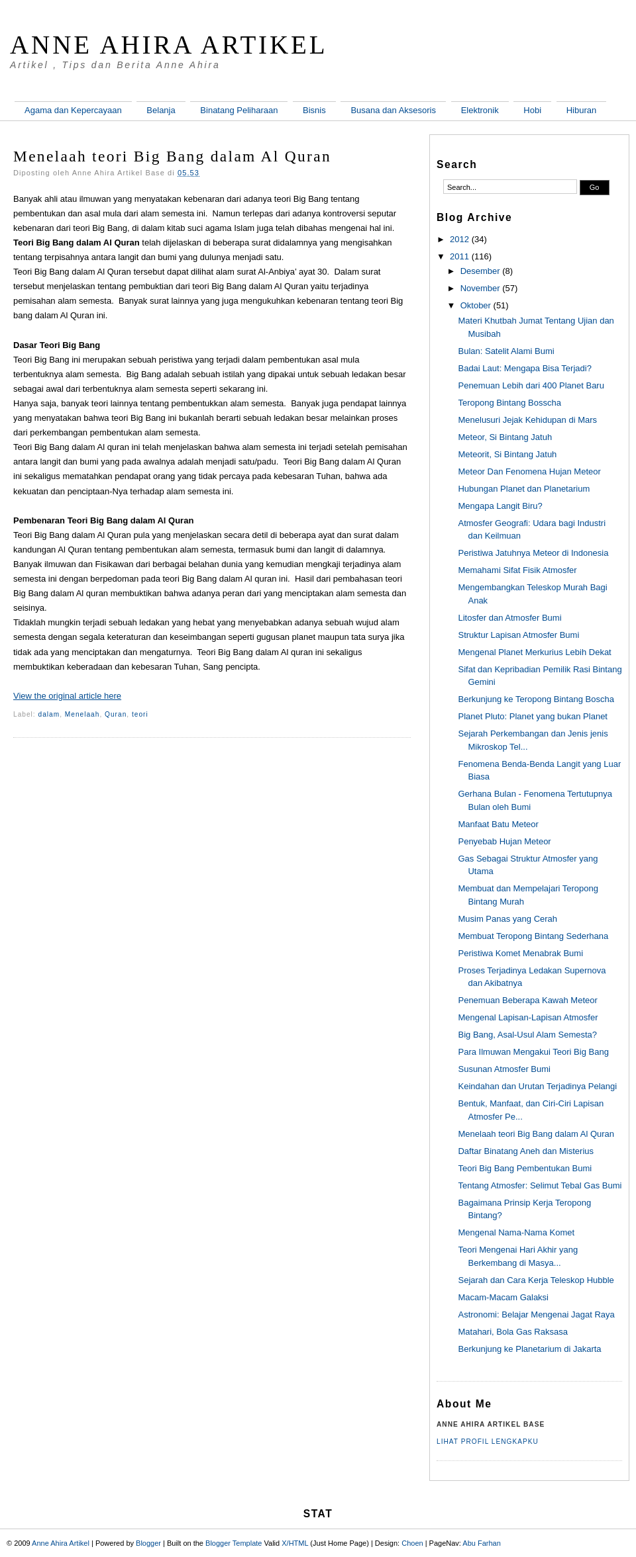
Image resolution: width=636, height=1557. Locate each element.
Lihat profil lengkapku (488, 1441)
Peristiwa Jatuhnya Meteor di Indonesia (533, 553)
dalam (49, 714)
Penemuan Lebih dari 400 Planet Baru (531, 385)
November (480, 288)
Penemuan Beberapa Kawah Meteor (527, 1000)
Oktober (475, 305)
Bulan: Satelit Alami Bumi (506, 351)
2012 (459, 239)
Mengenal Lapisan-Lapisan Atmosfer (528, 1017)
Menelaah (82, 714)
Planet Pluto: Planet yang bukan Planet (533, 716)
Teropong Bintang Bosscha (509, 403)
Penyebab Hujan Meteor (504, 841)
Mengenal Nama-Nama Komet (516, 1232)
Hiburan (581, 110)
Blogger (148, 1543)
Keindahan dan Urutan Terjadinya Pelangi (537, 1086)
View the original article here (67, 696)
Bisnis (314, 110)
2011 (459, 256)
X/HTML (295, 1543)
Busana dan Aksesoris (393, 110)
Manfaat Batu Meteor (498, 824)
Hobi (532, 110)
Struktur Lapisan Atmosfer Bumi (518, 635)
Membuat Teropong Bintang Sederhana (533, 936)
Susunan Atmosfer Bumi (504, 1069)
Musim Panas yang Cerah (507, 919)
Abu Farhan (481, 1543)
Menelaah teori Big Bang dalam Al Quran (172, 156)
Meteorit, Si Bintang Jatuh (507, 454)
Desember (480, 271)
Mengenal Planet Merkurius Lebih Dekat (534, 652)
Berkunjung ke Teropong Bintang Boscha (535, 699)
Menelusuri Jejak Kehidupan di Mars (527, 420)
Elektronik (480, 110)
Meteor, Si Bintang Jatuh (505, 437)
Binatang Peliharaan (239, 110)
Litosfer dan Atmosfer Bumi (509, 618)
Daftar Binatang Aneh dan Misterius (526, 1151)
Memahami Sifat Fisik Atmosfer (517, 570)
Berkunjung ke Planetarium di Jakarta (529, 1349)
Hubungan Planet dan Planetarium (524, 489)
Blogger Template (233, 1543)
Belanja (160, 110)
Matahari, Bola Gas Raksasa (512, 1332)
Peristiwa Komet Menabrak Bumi (520, 953)
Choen (412, 1543)
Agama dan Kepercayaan (73, 110)
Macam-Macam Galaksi (503, 1297)
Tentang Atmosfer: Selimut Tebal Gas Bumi (539, 1185)
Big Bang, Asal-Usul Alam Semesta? (527, 1035)
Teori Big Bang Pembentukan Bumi (525, 1168)
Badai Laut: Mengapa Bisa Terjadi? (524, 368)
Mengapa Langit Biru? (500, 506)
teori (140, 714)
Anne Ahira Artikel (169, 44)
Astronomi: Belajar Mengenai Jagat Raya (536, 1314)
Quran (116, 714)
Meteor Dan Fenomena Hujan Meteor (529, 471)
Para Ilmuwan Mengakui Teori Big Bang (533, 1052)
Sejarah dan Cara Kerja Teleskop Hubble (535, 1280)
